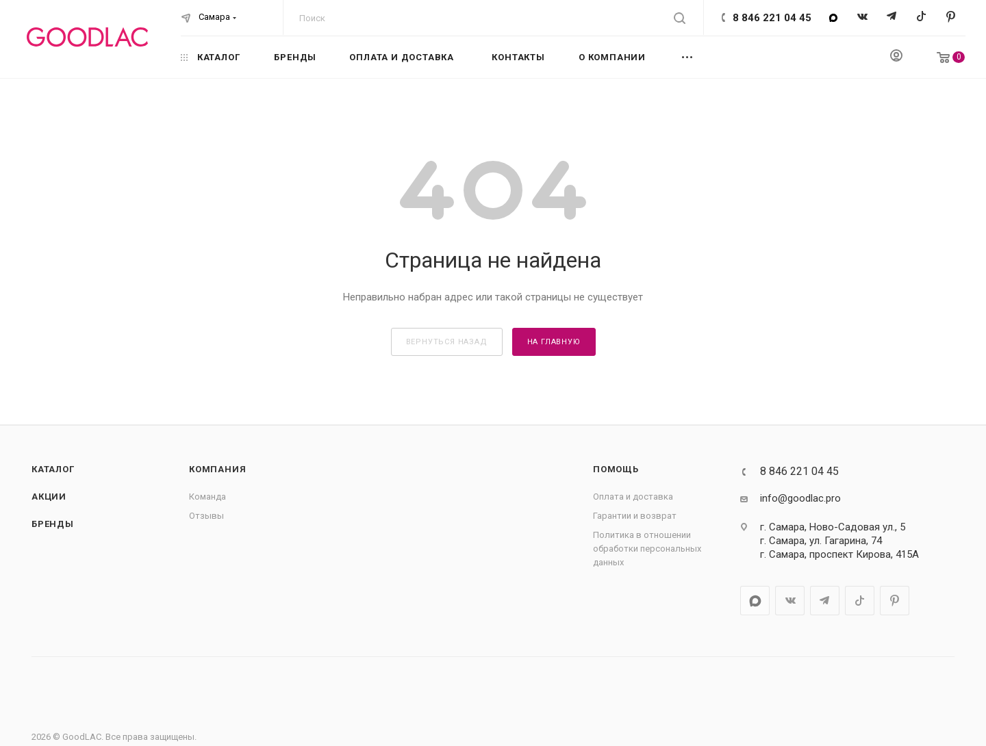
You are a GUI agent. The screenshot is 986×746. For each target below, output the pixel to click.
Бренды (52, 524)
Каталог (53, 469)
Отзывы (206, 516)
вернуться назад (447, 341)
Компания (217, 469)
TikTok (921, 17)
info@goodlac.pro (800, 498)
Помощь (616, 469)
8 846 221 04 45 (772, 18)
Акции (48, 496)
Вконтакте (862, 17)
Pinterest (950, 17)
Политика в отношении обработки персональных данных (647, 548)
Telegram (892, 17)
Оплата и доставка (633, 496)
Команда (207, 496)
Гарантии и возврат (635, 516)
